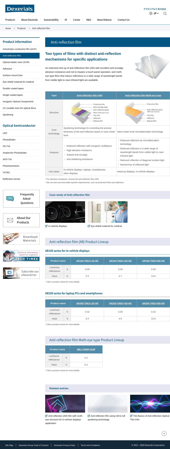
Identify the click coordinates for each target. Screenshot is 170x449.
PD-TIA (6, 146)
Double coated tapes (13, 88)
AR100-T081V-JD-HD (87, 260)
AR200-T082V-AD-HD (120, 303)
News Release (104, 20)
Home (8, 28)
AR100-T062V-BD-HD (153, 260)
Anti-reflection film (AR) (89, 95)
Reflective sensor (11, 179)
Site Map (9, 445)
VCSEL (6, 172)
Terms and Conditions (90, 445)
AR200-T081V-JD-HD (87, 303)
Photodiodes (9, 139)
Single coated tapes (13, 95)
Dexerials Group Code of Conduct (33, 445)
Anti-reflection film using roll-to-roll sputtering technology (106, 418)
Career (76, 20)
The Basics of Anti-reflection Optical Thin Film (149, 418)
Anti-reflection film (12, 55)
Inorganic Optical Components (18, 101)
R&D (88, 20)
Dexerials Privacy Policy (64, 445)
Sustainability (51, 20)
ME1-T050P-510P (86, 349)
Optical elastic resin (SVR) (16, 62)
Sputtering (8, 114)
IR (66, 20)
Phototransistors (11, 166)
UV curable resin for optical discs (19, 108)
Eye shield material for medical (105, 226)
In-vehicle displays (56, 226)
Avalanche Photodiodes (15, 152)
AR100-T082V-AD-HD (120, 260)
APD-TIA (7, 159)
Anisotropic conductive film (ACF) (20, 49)
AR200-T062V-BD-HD (153, 303)
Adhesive (7, 68)
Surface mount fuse (13, 75)
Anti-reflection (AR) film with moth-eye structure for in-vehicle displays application (64, 419)
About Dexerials (29, 20)
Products (10, 20)
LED (5, 133)
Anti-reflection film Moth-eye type (143, 95)
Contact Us (124, 20)
